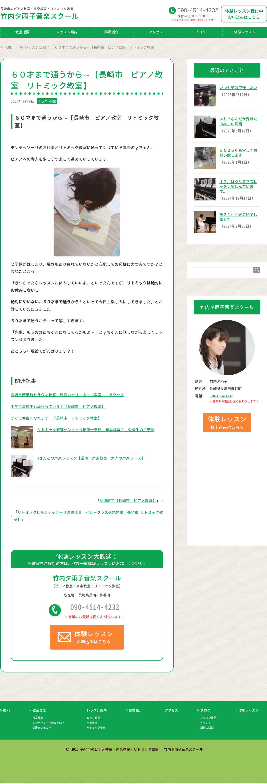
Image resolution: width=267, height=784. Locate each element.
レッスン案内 (67, 32)
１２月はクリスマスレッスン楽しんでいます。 (239, 186)
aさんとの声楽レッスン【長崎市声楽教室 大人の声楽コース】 (94, 458)
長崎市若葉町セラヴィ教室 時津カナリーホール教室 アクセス (71, 395)
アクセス (156, 32)
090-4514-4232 (94, 608)
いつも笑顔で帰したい (239, 87)
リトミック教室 (96, 729)
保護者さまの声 (41, 729)
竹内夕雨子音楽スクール (84, 14)
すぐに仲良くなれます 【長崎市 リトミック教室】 (59, 418)
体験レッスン (249, 712)
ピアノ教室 (93, 719)
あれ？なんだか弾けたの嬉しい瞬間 (239, 121)
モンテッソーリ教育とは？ (48, 724)
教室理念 (39, 712)
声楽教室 (92, 724)
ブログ (200, 32)
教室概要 (22, 32)
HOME (6, 712)
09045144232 (198, 10)
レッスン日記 (47, 101)
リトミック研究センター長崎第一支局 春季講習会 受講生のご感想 (99, 429)
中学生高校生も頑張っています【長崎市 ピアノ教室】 (61, 406)
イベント (205, 724)
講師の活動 (207, 729)
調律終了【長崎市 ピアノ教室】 (126, 500)
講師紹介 (111, 32)
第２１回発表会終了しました (239, 217)
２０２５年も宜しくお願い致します (239, 153)
